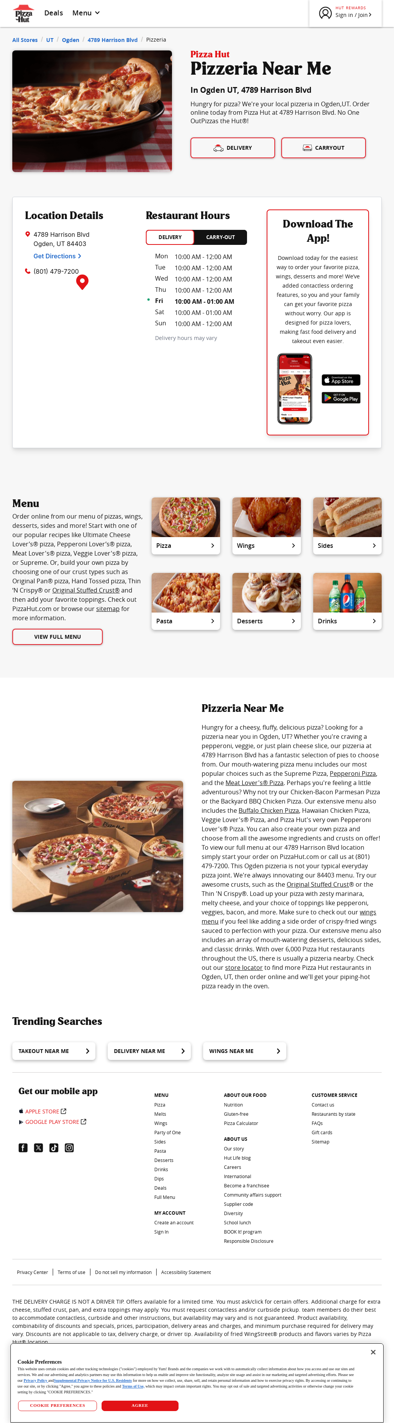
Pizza (185, 545)
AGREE (140, 1405)
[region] (197, 1383)
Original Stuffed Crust (318, 884)
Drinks (347, 621)
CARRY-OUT (220, 237)
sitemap (108, 608)
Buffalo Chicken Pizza (269, 810)
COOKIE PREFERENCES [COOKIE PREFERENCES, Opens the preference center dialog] (57, 1405)
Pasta (185, 621)
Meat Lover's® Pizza (254, 782)
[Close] (373, 1352)
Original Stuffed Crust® (86, 590)
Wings (266, 545)
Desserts (266, 621)
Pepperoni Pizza (353, 773)
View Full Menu (57, 636)
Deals (53, 12)
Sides (347, 545)
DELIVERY (170, 237)
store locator (244, 967)
